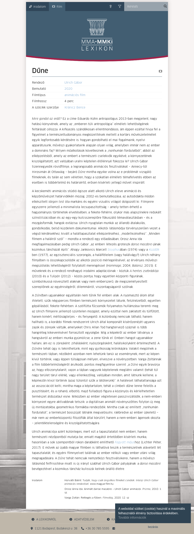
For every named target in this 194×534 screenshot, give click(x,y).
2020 (68, 88)
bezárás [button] (153, 526)
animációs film (74, 95)
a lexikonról (44, 519)
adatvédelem (81, 519)
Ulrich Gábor (73, 82)
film (57, 6)
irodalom (37, 6)
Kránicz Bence (74, 107)
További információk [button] (132, 517)
